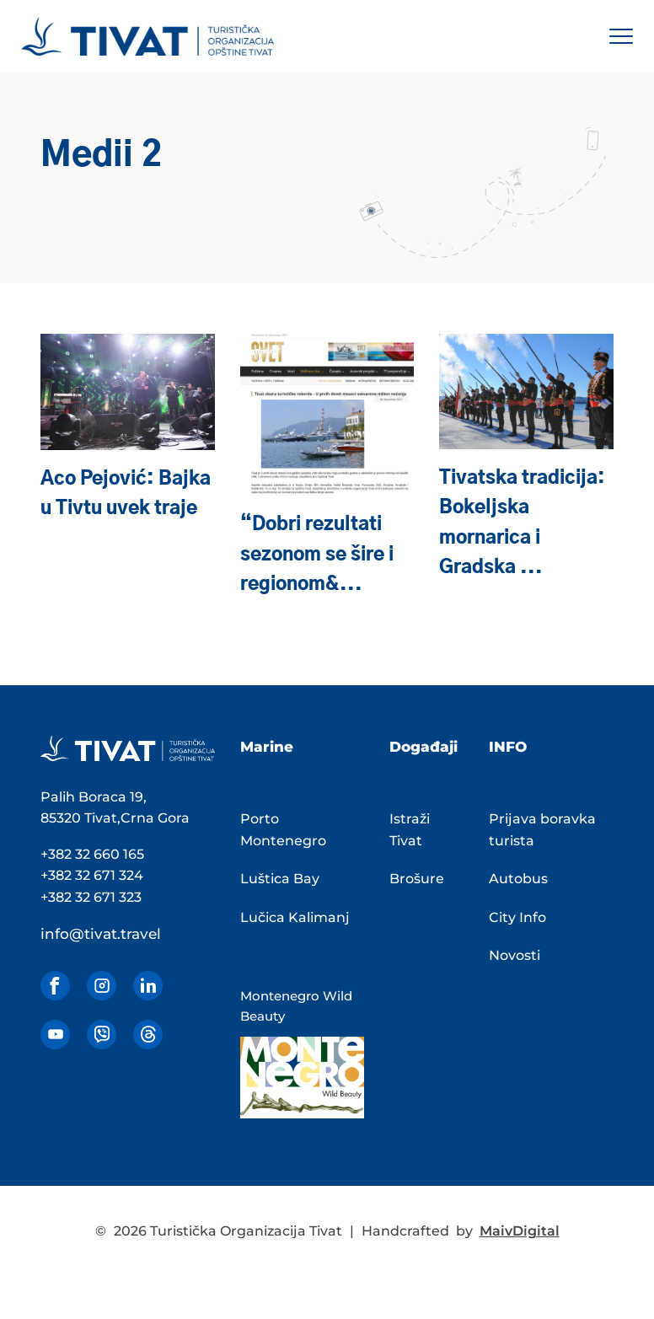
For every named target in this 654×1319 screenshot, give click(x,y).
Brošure (416, 879)
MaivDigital (520, 1231)
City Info (517, 917)
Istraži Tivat (409, 830)
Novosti (514, 955)
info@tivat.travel (100, 933)
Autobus (518, 879)
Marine (266, 746)
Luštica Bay (279, 879)
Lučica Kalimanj (295, 917)
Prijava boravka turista (542, 830)
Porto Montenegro (283, 830)
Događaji (423, 746)
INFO (508, 746)
